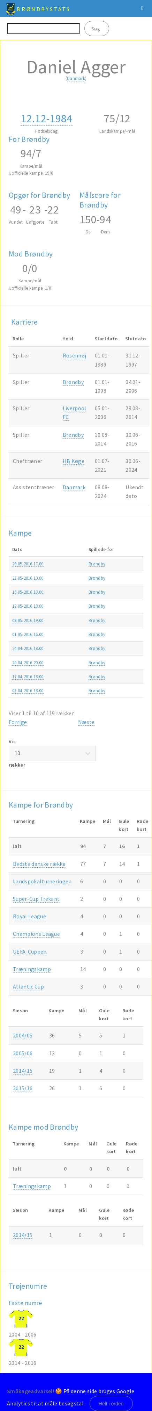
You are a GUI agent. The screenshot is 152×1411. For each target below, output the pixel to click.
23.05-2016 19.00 (28, 578)
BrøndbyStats (43, 9)
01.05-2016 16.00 (28, 634)
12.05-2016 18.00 (28, 606)
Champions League (36, 933)
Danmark (76, 78)
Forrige (18, 721)
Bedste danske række (39, 863)
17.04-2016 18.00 (28, 676)
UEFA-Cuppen (30, 951)
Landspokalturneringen (42, 881)
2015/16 (22, 1088)
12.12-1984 (46, 118)
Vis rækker (52, 753)
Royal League (29, 916)
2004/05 (22, 1035)
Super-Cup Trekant (36, 898)
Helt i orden (111, 1403)
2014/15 (22, 1070)
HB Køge (73, 460)
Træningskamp (32, 968)
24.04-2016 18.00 (28, 648)
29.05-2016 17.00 (28, 563)
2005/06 (22, 1053)
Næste (86, 721)
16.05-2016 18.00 (28, 592)
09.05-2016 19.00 (28, 620)
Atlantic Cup (28, 986)
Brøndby (73, 381)
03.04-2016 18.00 (28, 690)
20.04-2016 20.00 (28, 662)
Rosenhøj (74, 355)
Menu (142, 8)
